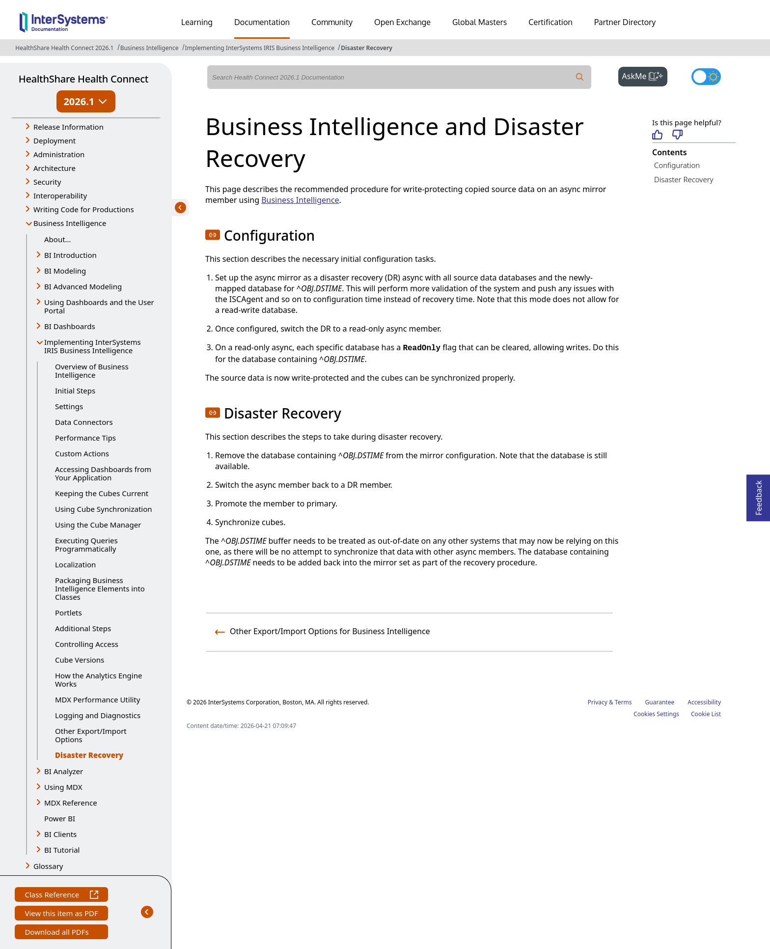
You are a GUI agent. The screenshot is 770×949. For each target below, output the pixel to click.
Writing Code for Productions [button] (83, 209)
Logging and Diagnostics (97, 715)
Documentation (262, 22)
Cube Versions (79, 660)
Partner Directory (625, 22)
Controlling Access (86, 644)
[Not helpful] (677, 135)
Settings (69, 406)
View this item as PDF (61, 914)
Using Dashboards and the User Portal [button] (99, 306)
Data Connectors (84, 422)
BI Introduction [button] (70, 255)
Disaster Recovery (366, 48)
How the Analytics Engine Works (98, 679)
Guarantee (660, 702)
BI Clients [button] (60, 834)
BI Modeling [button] (65, 271)
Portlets (68, 612)
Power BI (59, 818)
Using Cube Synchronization (103, 509)
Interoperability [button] (60, 195)
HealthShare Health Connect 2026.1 (64, 48)
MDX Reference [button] (70, 803)
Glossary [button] (48, 866)
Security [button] (47, 182)
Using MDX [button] (63, 787)
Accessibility (704, 702)
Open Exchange (402, 22)
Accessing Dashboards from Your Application (103, 473)
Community (332, 22)
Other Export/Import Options (91, 735)
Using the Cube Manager (98, 525)
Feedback (758, 494)
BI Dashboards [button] (69, 326)
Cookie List (706, 714)
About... (57, 239)
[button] (212, 234)
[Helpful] (657, 135)
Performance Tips (85, 438)
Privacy (597, 702)
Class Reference (61, 896)
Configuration (677, 165)
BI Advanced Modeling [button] (83, 286)
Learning (197, 22)
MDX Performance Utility (97, 699)
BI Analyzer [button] (63, 771)
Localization (75, 564)
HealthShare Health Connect (83, 78)
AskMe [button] (645, 75)
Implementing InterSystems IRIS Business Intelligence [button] (92, 346)
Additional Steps (83, 628)
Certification (550, 22)
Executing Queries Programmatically (86, 544)
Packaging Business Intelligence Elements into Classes (100, 588)
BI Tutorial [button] (62, 850)
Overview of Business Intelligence (92, 371)
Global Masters (479, 22)
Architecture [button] (54, 168)
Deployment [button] (54, 140)
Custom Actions (82, 453)
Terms (623, 702)
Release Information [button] (68, 127)
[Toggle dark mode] (706, 76)
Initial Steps (75, 390)
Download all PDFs (58, 933)
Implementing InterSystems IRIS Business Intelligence (260, 48)
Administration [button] (58, 154)
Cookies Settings (656, 714)
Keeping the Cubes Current (101, 493)
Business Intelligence (149, 48)
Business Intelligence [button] (70, 223)
